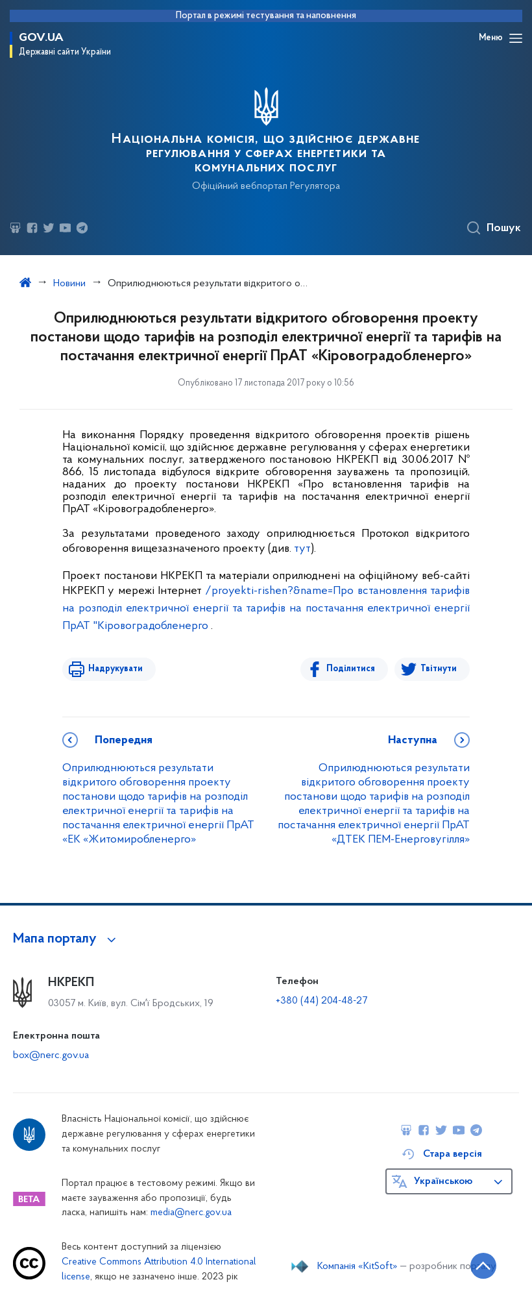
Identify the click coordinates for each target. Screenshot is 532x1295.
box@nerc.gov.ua (51, 1055)
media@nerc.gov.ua (191, 1213)
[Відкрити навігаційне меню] (515, 38)
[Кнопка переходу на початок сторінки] (483, 1266)
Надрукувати (115, 669)
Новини (69, 283)
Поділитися (350, 669)
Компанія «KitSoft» (357, 1266)
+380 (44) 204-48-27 (321, 1001)
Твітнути (438, 669)
